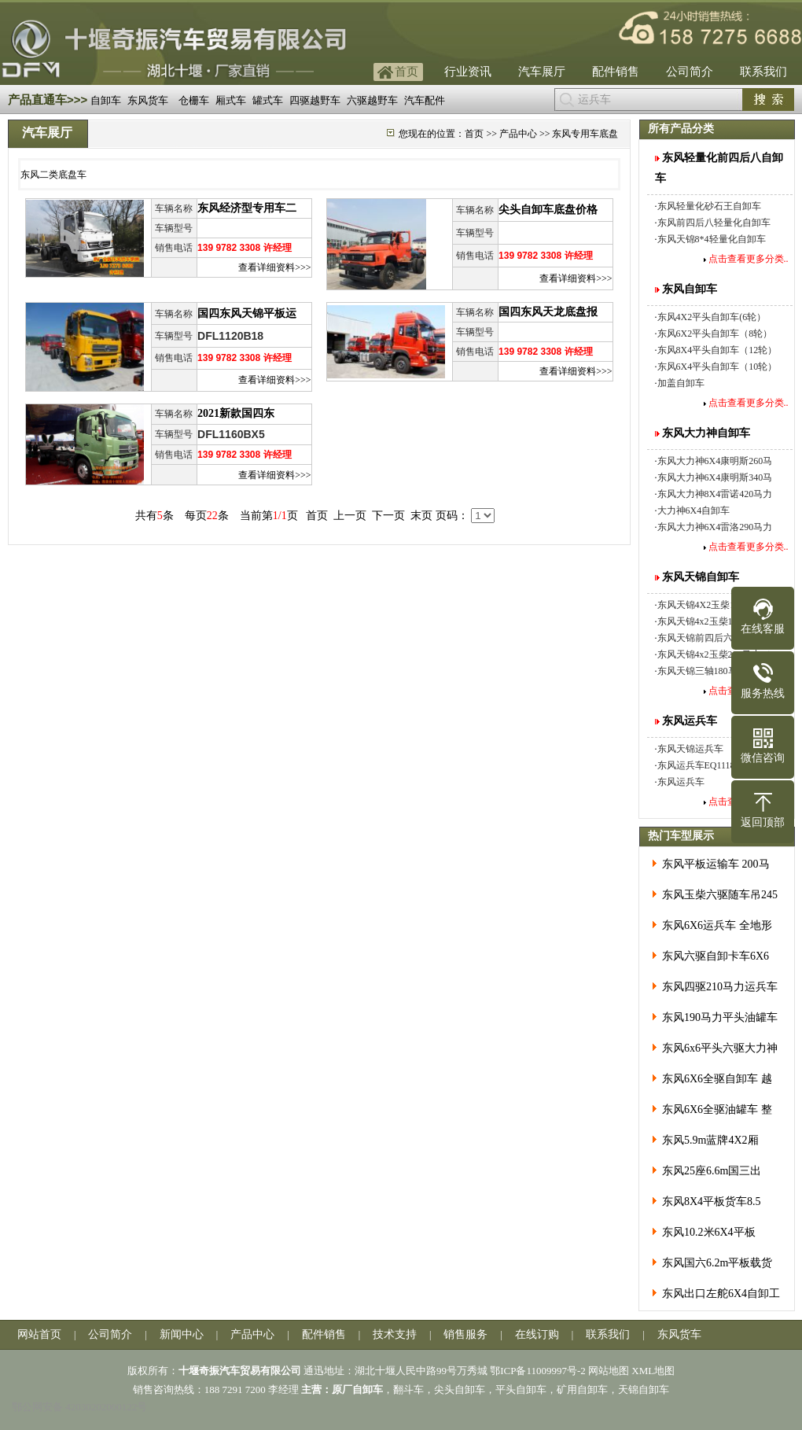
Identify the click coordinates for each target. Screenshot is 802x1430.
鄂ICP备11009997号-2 (538, 1371)
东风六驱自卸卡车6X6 (715, 956)
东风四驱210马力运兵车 (720, 987)
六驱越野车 (372, 100)
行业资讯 (467, 71)
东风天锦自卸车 (700, 577)
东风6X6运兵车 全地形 (717, 925)
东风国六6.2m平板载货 (717, 1263)
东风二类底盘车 (53, 174)
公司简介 (689, 71)
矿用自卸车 (582, 1389)
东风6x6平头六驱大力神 (720, 1048)
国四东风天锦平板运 (246, 313)
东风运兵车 (689, 721)
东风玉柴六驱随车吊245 (720, 895)
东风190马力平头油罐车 (720, 1017)
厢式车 (230, 100)
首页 (406, 71)
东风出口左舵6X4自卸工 (721, 1293)
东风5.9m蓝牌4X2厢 (710, 1140)
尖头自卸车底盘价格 (548, 210)
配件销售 (615, 71)
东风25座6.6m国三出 (711, 1171)
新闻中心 (182, 1334)
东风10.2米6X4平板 (709, 1232)
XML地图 (653, 1371)
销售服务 (465, 1334)
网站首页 (39, 1334)
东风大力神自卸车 (706, 433)
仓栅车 (193, 100)
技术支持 (395, 1334)
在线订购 (537, 1334)
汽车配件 (424, 100)
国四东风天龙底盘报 (548, 312)
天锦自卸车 (643, 1389)
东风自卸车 (689, 289)
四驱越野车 (314, 100)
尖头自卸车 (459, 1389)
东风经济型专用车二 (246, 208)
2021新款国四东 (235, 413)
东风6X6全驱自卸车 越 (717, 1079)
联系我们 (763, 71)
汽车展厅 (541, 71)
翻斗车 (408, 1389)
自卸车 (105, 100)
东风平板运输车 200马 (716, 864)
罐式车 (267, 100)
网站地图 (608, 1371)
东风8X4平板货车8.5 (711, 1201)
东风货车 (147, 100)
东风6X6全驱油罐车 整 (717, 1109)
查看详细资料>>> (274, 267)
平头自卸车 (520, 1389)
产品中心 (518, 133)
